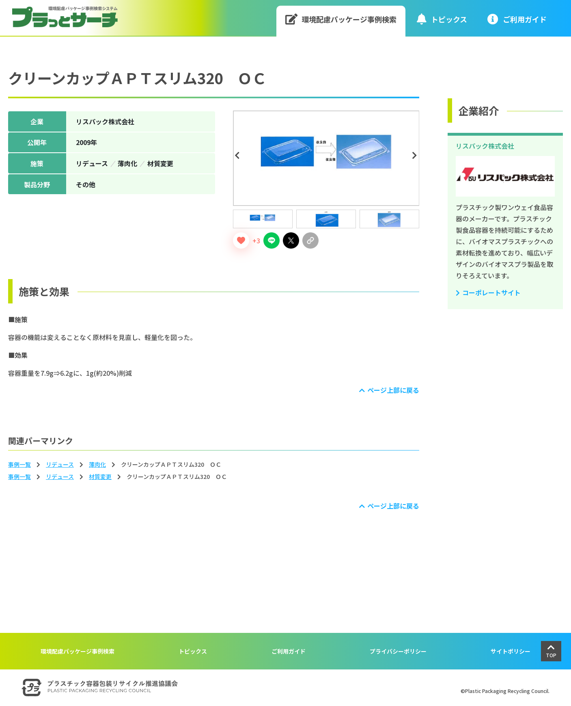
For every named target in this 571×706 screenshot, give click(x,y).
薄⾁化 (97, 464)
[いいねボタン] (241, 240)
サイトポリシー (510, 651)
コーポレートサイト (491, 292)
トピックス (442, 18)
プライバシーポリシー (398, 651)
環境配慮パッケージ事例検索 (341, 18)
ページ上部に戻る (393, 390)
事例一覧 (19, 464)
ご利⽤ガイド (517, 18)
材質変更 (100, 476)
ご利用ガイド (288, 651)
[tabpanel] (326, 158)
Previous (238, 155)
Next (416, 155)
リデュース (60, 464)
